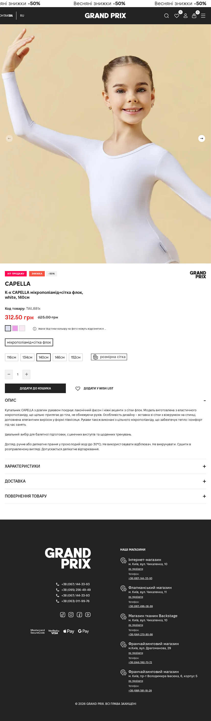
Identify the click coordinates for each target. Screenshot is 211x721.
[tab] (105, 400)
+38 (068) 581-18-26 (140, 690)
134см (27, 357)
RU (22, 15)
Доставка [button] (15, 481)
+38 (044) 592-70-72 (140, 662)
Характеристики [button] (22, 466)
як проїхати (136, 569)
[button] (201, 138)
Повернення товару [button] (26, 496)
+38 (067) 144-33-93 (140, 578)
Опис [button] (10, 400)
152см (76, 357)
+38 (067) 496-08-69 (141, 606)
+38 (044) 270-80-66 (141, 634)
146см (60, 357)
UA (11, 15)
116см (11, 357)
